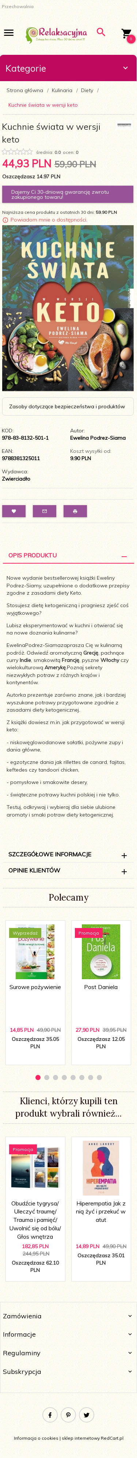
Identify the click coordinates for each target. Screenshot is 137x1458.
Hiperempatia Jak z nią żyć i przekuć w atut (101, 1212)
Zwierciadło (16, 479)
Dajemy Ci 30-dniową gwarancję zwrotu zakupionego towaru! (60, 194)
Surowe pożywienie (35, 987)
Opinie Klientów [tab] (34, 870)
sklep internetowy (81, 1438)
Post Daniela (101, 987)
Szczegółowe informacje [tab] (49, 854)
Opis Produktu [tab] (32, 555)
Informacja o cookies (36, 1438)
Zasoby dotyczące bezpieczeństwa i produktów (67, 406)
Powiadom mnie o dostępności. (49, 219)
